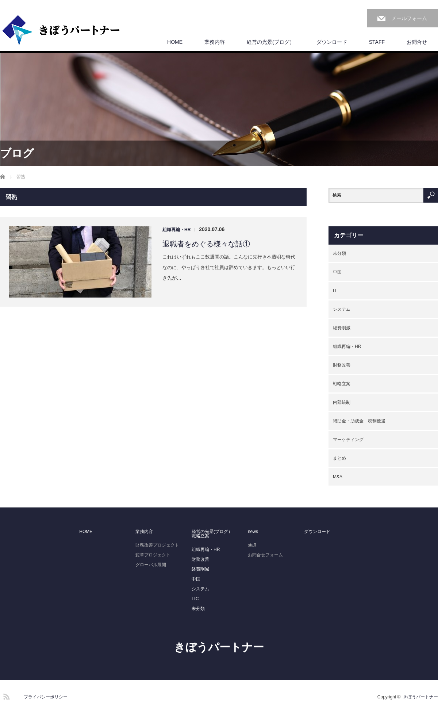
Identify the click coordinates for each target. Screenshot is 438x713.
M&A (337, 476)
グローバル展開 (150, 565)
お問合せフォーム (265, 555)
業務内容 (214, 42)
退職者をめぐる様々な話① (206, 244)
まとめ (339, 458)
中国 (337, 272)
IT (335, 290)
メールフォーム (409, 18)
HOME (174, 42)
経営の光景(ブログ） (271, 42)
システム (341, 309)
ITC (195, 599)
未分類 (339, 253)
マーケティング (348, 439)
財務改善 (341, 365)
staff (252, 545)
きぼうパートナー (219, 647)
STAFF (377, 42)
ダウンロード (331, 42)
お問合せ (417, 42)
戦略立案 (341, 383)
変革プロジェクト (152, 555)
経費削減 (341, 327)
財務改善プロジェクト (157, 545)
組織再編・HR (176, 229)
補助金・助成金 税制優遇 (359, 420)
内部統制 (341, 402)
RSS (5, 695)
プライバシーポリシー (46, 697)
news (253, 531)
